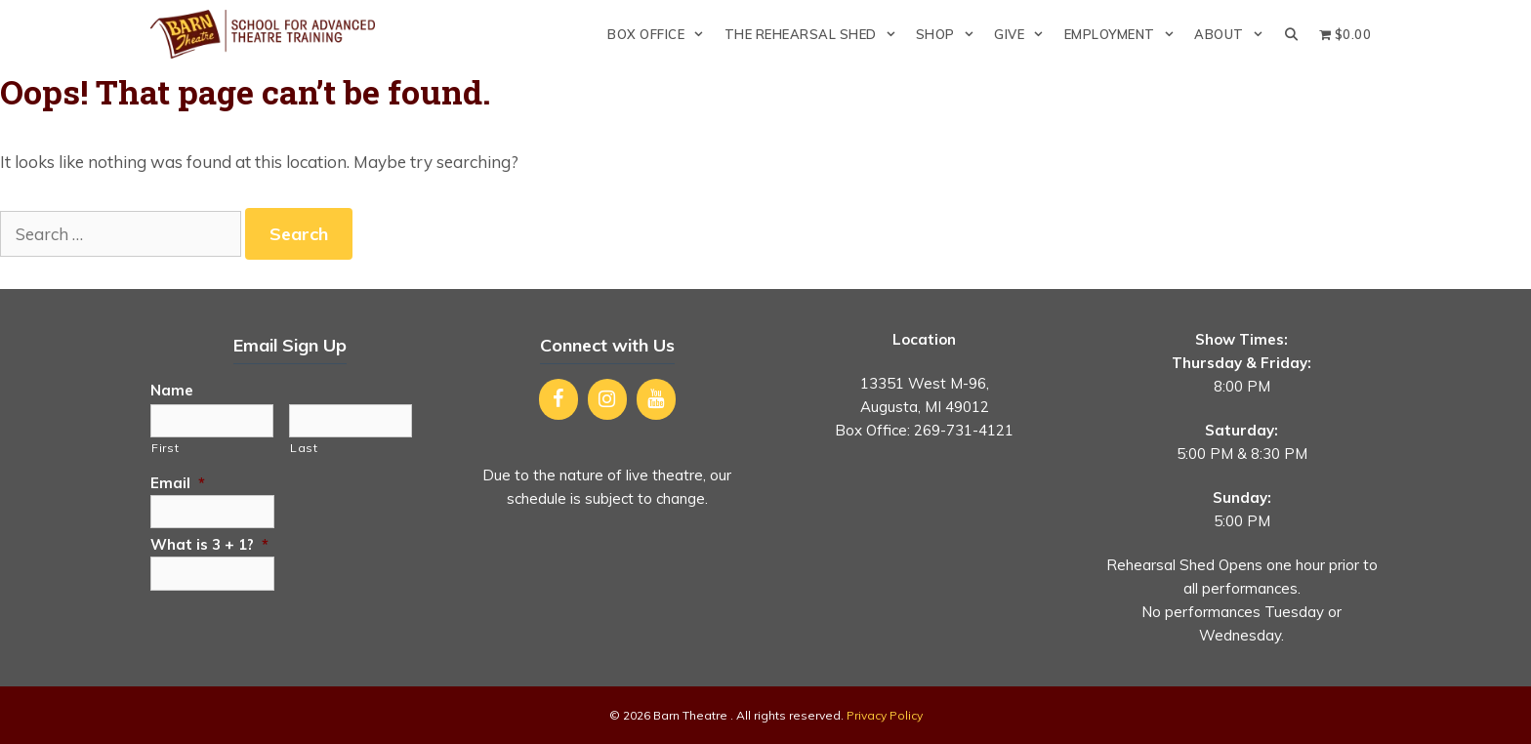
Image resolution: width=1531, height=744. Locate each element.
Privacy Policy (885, 715)
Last (304, 447)
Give (1024, 34)
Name (171, 390)
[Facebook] (558, 399)
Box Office (660, 34)
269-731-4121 (964, 430)
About (1233, 34)
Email (177, 483)
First (165, 447)
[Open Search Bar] (1291, 34)
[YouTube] (656, 399)
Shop (950, 34)
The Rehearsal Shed (815, 34)
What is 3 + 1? (209, 544)
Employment (1124, 34)
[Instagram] (607, 399)
